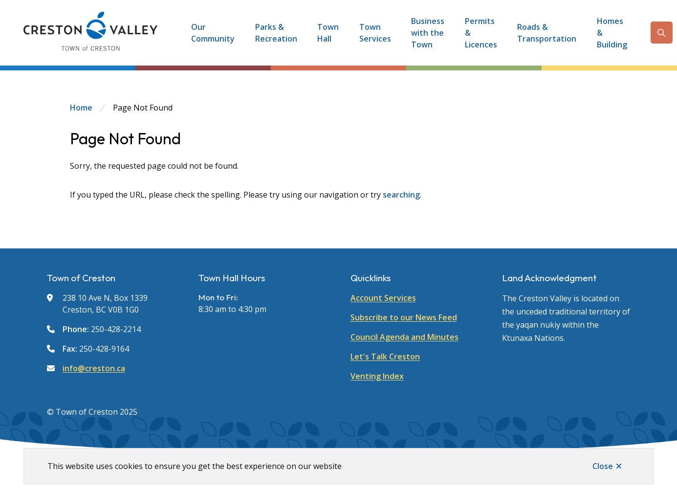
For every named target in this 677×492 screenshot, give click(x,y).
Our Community (213, 33)
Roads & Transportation (546, 33)
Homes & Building (612, 33)
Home (81, 107)
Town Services (375, 33)
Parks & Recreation (276, 33)
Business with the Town (427, 33)
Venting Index (377, 376)
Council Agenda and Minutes (404, 337)
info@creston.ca (94, 368)
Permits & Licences (481, 33)
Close (602, 466)
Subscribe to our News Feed (403, 317)
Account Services (383, 297)
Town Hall (328, 33)
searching (401, 194)
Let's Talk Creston (385, 356)
